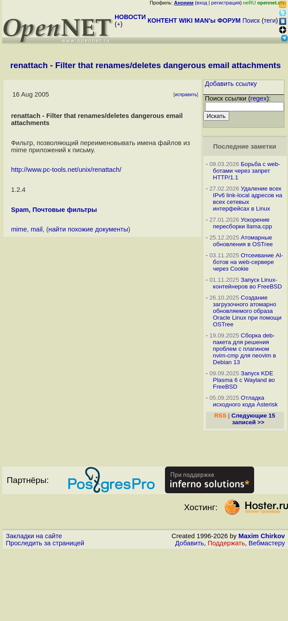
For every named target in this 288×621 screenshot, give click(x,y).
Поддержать (226, 543)
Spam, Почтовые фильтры (54, 209)
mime (19, 229)
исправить (186, 94)
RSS (220, 415)
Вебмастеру (267, 543)
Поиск (251, 20)
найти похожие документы (88, 229)
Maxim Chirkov (262, 536)
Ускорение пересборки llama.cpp (242, 223)
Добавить (189, 543)
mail (37, 229)
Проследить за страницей (45, 543)
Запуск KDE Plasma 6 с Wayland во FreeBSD (244, 380)
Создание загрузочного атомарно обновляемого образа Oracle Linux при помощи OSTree (247, 311)
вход (202, 2)
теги (270, 20)
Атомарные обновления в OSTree (243, 241)
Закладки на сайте (34, 536)
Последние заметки (244, 146)
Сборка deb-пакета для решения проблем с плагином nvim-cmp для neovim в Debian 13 (244, 348)
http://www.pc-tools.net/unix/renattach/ (66, 169)
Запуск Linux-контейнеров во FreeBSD (247, 283)
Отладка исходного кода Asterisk (245, 401)
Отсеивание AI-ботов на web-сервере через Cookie (248, 262)
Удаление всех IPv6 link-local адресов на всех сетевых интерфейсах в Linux (248, 198)
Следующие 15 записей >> (253, 419)
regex (259, 98)
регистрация (225, 2)
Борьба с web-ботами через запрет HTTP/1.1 (246, 171)
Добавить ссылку (231, 83)
